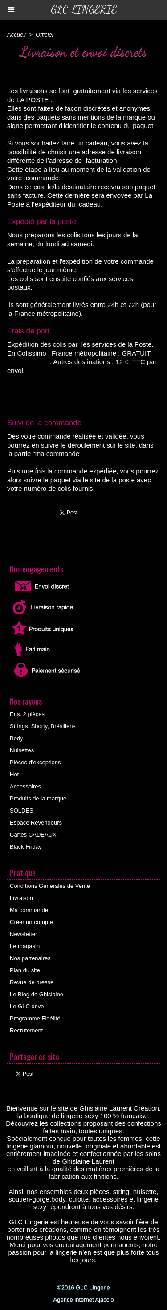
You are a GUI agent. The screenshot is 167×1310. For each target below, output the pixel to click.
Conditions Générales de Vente (50, 886)
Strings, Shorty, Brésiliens (43, 726)
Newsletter (23, 934)
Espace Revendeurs (36, 822)
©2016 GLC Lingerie (83, 1287)
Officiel (44, 34)
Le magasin (25, 946)
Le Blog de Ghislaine (36, 994)
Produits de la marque (38, 798)
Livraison (21, 898)
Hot (14, 774)
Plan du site (25, 970)
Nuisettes (22, 750)
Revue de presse (31, 982)
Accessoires (25, 786)
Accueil (16, 34)
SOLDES (21, 810)
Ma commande (29, 910)
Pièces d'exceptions (35, 762)
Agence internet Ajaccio (83, 1299)
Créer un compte (31, 922)
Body (16, 738)
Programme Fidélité (35, 1018)
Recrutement (26, 1030)
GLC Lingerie (84, 9)
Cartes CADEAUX (33, 834)
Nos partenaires (30, 958)
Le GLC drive (27, 1006)
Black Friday (26, 846)
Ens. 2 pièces (27, 714)
